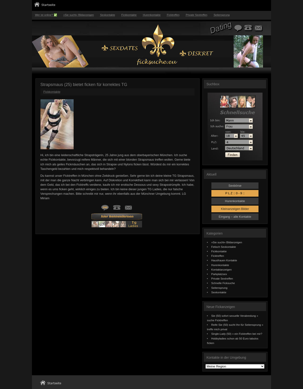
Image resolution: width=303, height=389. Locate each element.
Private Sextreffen (196, 15)
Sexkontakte (107, 15)
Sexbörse (234, 185)
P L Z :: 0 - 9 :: (235, 193)
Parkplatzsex (219, 274)
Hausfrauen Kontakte (224, 260)
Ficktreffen (173, 15)
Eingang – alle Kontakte (235, 216)
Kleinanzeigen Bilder (235, 209)
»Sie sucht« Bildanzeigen (78, 15)
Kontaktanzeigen (221, 269)
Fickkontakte (129, 15)
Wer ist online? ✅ (46, 15)
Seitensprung (222, 15)
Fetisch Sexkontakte (223, 246)
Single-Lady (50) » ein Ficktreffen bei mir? (236, 333)
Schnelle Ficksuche (223, 283)
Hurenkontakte (152, 15)
